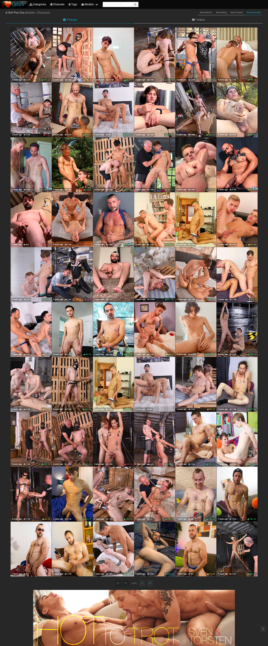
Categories (37, 4)
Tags (73, 4)
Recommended (253, 12)
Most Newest (206, 12)
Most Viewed (237, 12)
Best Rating (221, 12)
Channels (57, 4)
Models (87, 4)
